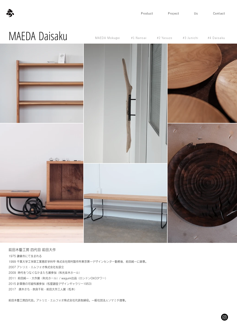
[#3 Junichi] (191, 37)
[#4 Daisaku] (216, 37)
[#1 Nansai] (139, 37)
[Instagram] (224, 317)
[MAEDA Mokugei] (108, 37)
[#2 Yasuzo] (165, 37)
